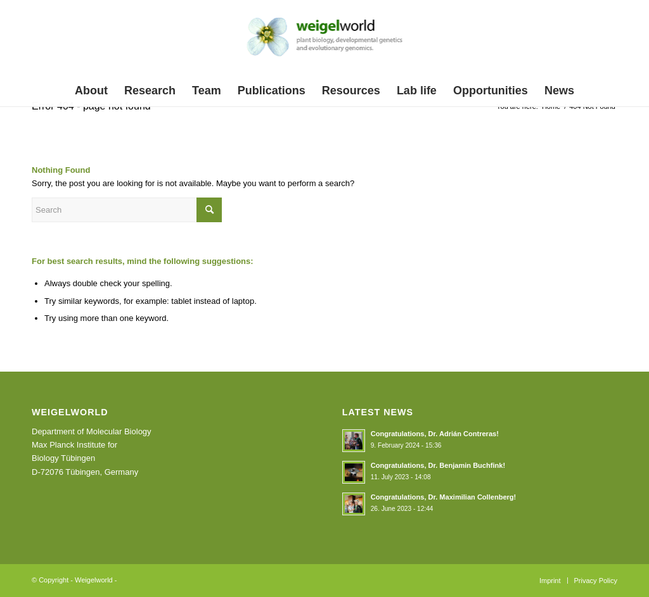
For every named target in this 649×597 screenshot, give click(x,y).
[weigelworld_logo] (325, 40)
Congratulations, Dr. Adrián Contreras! (435, 433)
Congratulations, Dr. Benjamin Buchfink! (438, 465)
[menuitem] (91, 90)
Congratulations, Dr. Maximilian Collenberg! (444, 497)
